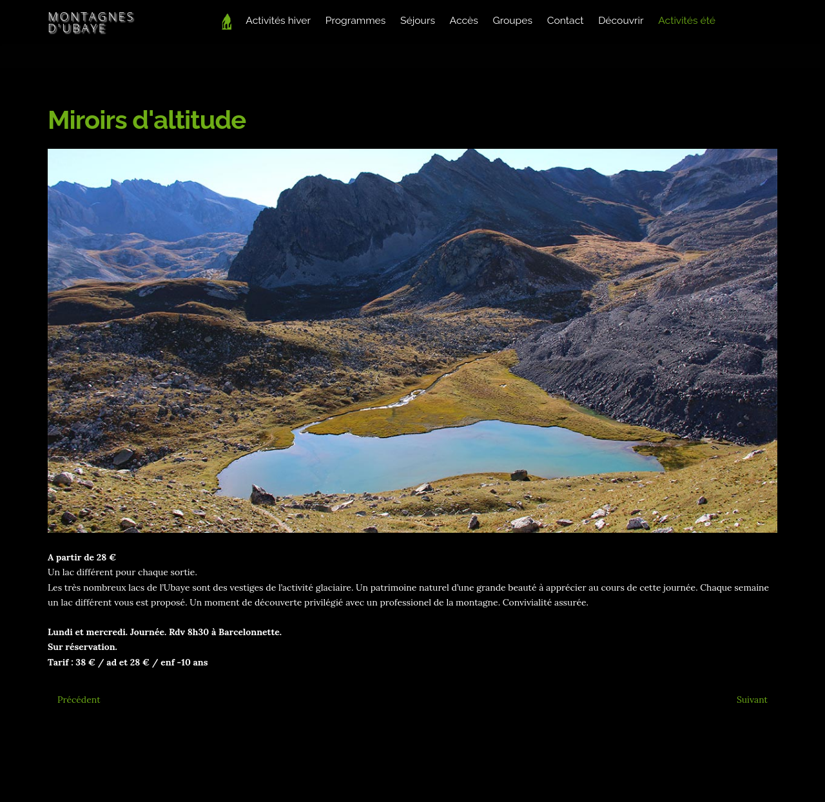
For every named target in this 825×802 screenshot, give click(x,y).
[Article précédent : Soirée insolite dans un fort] (79, 699)
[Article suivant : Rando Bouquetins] (752, 699)
